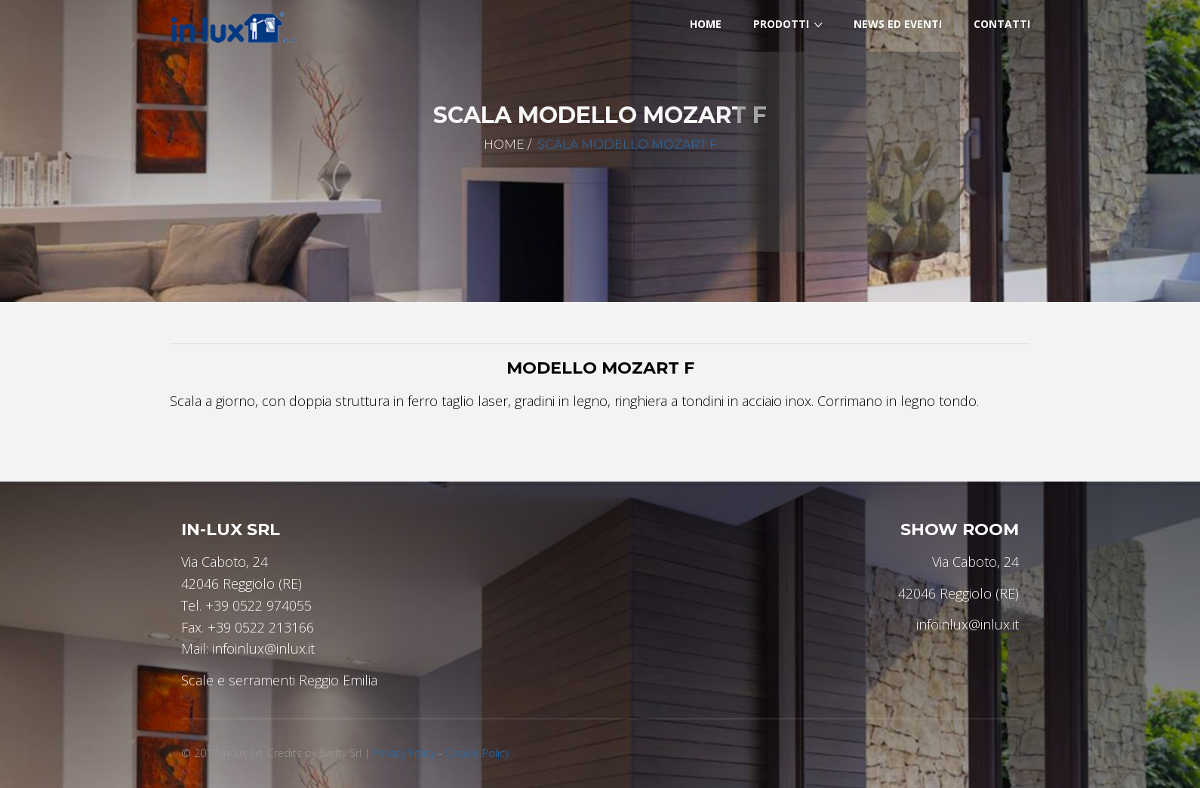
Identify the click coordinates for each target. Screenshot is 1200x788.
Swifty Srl (340, 753)
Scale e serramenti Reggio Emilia (279, 680)
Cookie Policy (477, 753)
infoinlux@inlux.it (263, 648)
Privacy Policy (404, 753)
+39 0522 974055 (258, 605)
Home (504, 144)
